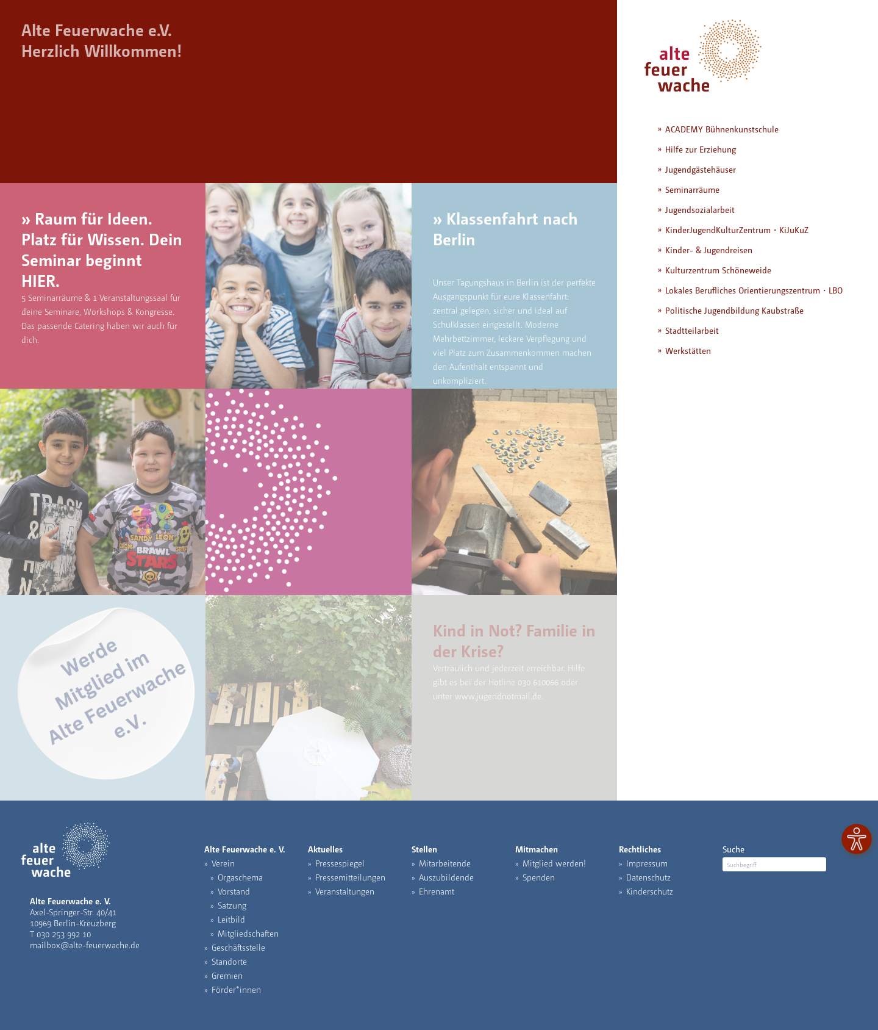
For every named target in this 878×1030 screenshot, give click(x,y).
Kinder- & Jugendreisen (708, 249)
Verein (223, 862)
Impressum (647, 862)
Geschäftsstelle (238, 947)
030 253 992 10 (64, 933)
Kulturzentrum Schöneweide (718, 269)
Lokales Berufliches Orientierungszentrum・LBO (754, 289)
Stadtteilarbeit (692, 330)
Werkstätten (688, 350)
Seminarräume (692, 189)
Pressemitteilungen (350, 876)
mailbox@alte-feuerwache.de (85, 944)
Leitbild (231, 918)
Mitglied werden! (554, 862)
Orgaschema (240, 876)
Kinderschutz (649, 890)
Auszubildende (446, 876)
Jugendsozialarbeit (700, 209)
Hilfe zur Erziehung (700, 148)
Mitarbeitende (445, 862)
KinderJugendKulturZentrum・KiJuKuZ (736, 229)
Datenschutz (648, 876)
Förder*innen (236, 989)
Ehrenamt (436, 890)
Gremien (227, 975)
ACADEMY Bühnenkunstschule (722, 128)
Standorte (229, 961)
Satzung (232, 904)
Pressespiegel (340, 862)
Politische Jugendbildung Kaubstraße (734, 309)
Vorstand (234, 890)
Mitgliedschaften (248, 932)
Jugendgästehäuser (700, 169)
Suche (733, 848)
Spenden (539, 876)
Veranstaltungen (344, 890)
